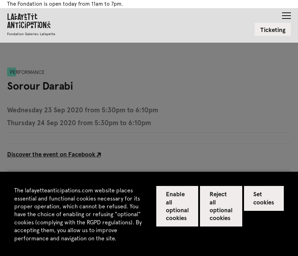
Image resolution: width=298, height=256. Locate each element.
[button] (286, 13)
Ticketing (273, 29)
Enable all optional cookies (177, 206)
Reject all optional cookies (221, 206)
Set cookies (263, 198)
